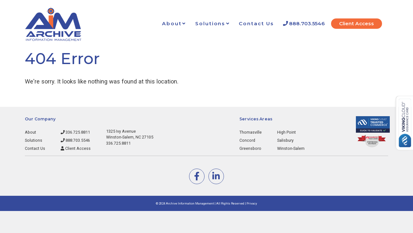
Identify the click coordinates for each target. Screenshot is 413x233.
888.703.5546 (304, 23)
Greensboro (250, 148)
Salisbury (285, 140)
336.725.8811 (75, 132)
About (172, 23)
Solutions (210, 23)
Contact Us (256, 23)
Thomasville (250, 132)
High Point (286, 132)
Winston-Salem (291, 148)
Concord (247, 140)
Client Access (356, 23)
